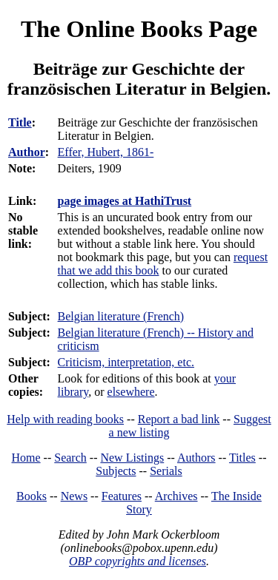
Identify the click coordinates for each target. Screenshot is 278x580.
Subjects (116, 471)
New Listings (132, 457)
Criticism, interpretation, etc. (126, 362)
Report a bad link (179, 419)
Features (122, 496)
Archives (176, 496)
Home (26, 457)
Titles (242, 457)
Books (31, 496)
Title (20, 122)
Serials (166, 471)
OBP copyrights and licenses (137, 561)
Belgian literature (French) (121, 316)
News (74, 496)
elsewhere (131, 391)
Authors (196, 457)
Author (26, 152)
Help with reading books (65, 419)
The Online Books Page (139, 29)
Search (70, 457)
